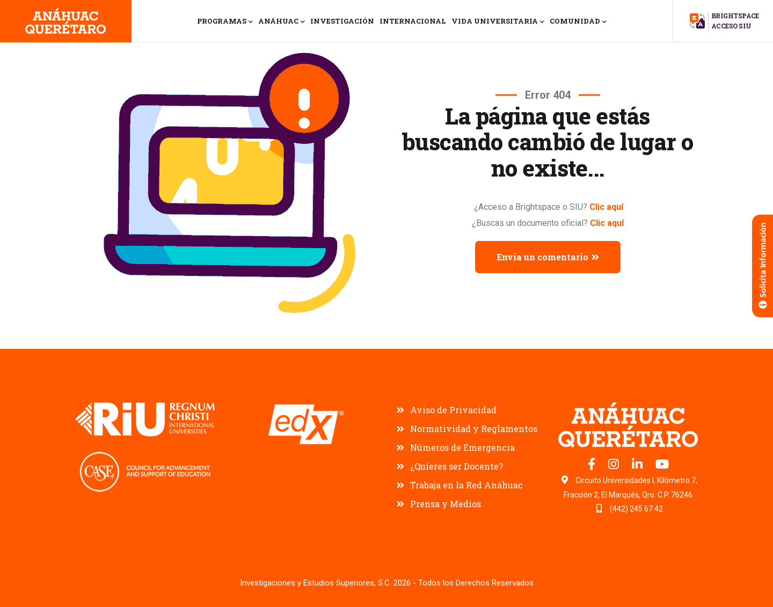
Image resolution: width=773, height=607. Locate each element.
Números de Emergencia (462, 447)
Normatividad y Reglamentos (473, 428)
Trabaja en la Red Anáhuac (466, 485)
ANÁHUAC (281, 21)
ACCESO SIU (731, 25)
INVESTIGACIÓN (342, 21)
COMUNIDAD (578, 21)
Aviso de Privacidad (453, 409)
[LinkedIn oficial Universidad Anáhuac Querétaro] (638, 466)
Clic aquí (606, 207)
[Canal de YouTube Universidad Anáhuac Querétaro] (662, 466)
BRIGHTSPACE (735, 15)
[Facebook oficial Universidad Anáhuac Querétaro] (592, 466)
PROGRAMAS (225, 21)
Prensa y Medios (445, 503)
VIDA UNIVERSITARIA (497, 21)
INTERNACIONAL (413, 21)
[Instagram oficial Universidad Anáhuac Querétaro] (614, 466)
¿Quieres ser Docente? (456, 466)
